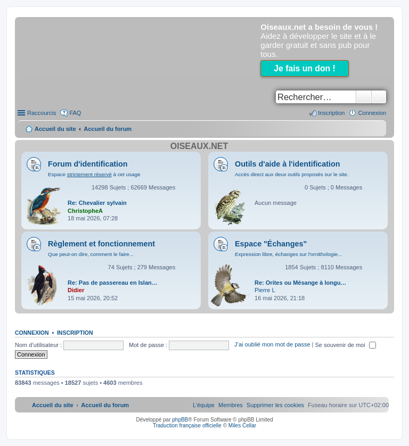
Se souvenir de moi (345, 345)
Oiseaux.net (199, 146)
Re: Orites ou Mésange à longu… (300, 282)
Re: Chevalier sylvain (97, 203)
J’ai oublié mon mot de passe (272, 345)
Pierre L (265, 290)
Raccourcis (41, 113)
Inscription (75, 332)
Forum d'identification (88, 164)
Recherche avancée (379, 96)
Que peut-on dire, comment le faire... (91, 254)
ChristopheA (85, 211)
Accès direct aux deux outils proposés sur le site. (292, 174)
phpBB (180, 420)
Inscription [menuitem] (331, 113)
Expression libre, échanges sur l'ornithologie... (288, 254)
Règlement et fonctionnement (101, 243)
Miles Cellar (242, 425)
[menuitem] (275, 405)
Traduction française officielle (187, 425)
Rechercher (364, 96)
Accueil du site (55, 129)
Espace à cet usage (94, 174)
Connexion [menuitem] (372, 113)
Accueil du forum (108, 129)
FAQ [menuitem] (75, 113)
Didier (76, 290)
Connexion (32, 332)
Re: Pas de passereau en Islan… (113, 282)
